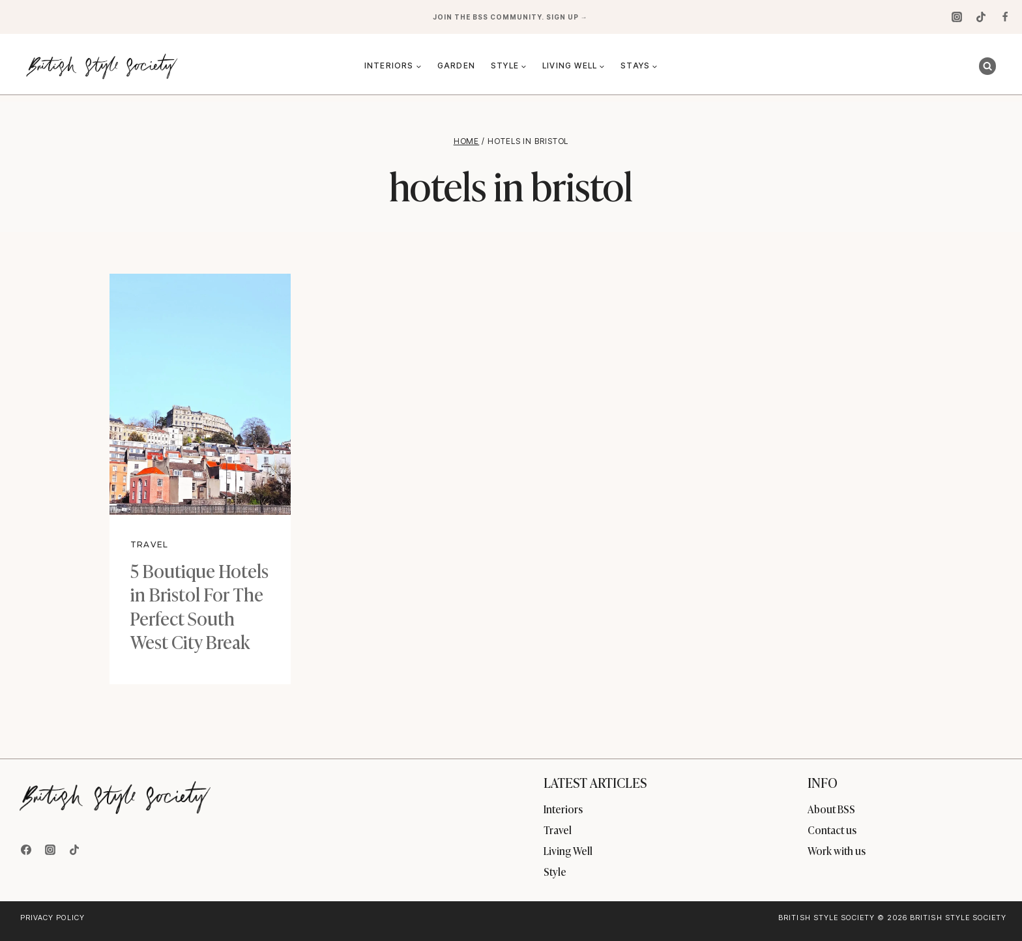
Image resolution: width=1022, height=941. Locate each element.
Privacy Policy (52, 917)
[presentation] (200, 394)
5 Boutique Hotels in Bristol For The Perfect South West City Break (199, 605)
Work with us (837, 850)
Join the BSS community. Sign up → (511, 17)
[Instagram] (956, 17)
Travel (149, 544)
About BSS (831, 809)
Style (555, 871)
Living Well (568, 850)
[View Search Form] (987, 65)
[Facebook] (1005, 17)
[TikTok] (981, 17)
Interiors (563, 809)
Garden (456, 65)
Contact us (832, 829)
